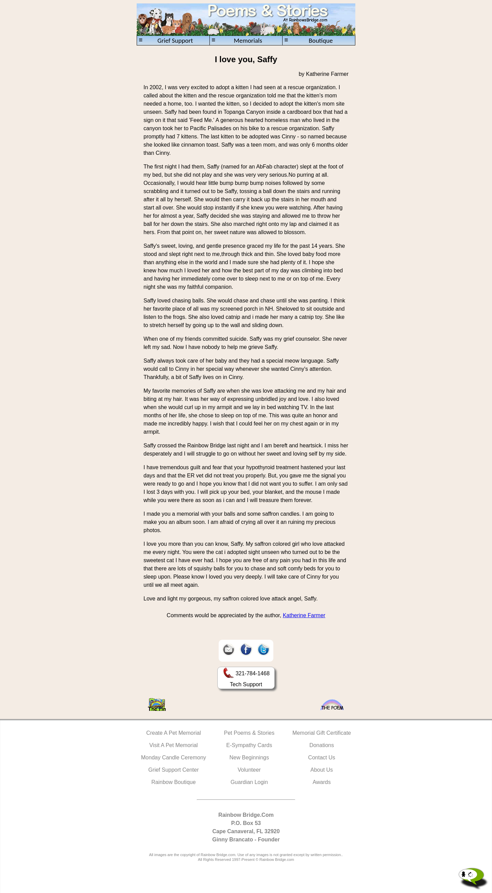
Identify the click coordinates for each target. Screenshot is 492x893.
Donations (321, 745)
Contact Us (321, 757)
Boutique (308, 40)
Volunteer (249, 770)
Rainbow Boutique (173, 782)
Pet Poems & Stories (249, 733)
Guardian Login (249, 782)
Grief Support (166, 40)
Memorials (236, 40)
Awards (322, 782)
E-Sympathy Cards (249, 745)
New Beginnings (249, 757)
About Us (322, 770)
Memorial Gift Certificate (321, 733)
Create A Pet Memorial (173, 733)
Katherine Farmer (304, 615)
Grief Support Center (173, 770)
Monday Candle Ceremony (173, 757)
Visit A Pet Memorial (173, 745)
